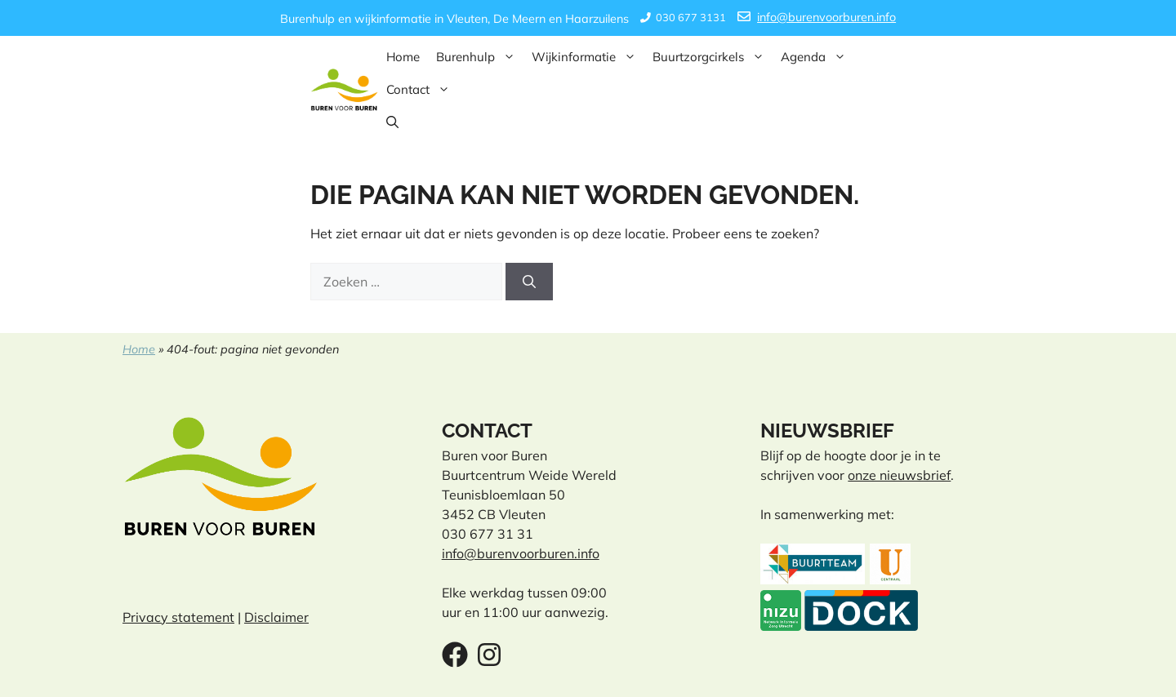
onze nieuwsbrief (899, 475)
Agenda (817, 57)
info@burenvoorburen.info (826, 17)
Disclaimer (276, 617)
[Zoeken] (529, 281)
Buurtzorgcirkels (713, 57)
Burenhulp (479, 57)
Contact (422, 89)
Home (403, 56)
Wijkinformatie (588, 57)
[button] (392, 122)
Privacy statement (178, 617)
